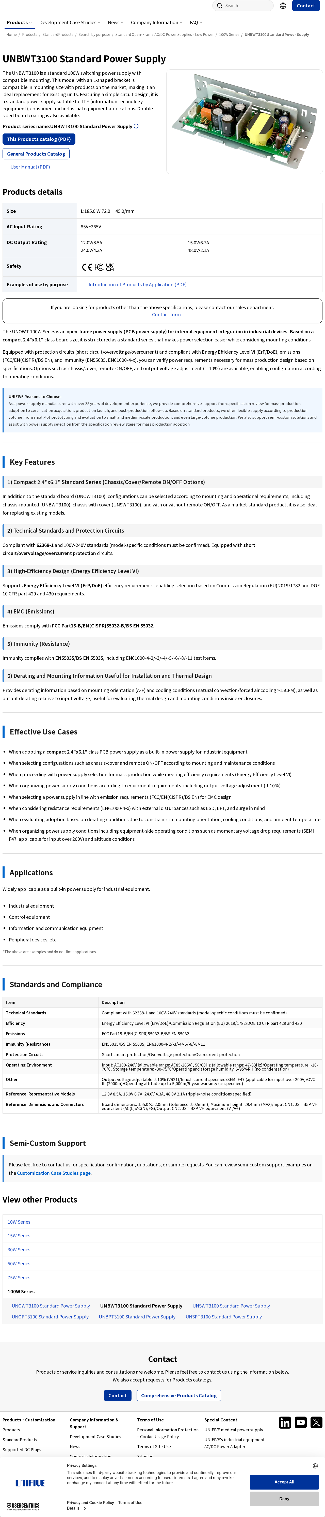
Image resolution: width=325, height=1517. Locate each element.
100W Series (21, 1296)
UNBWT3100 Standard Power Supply (141, 1310)
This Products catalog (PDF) (39, 144)
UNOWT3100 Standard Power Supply (51, 1310)
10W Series (19, 1226)
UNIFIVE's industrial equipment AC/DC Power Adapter (234, 1447)
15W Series (19, 1240)
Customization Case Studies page (54, 1178)
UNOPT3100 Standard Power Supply (50, 1321)
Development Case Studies (67, 27)
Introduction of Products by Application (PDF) (138, 289)
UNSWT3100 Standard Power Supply (231, 1310)
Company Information (154, 27)
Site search (217, 10)
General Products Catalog (36, 158)
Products (17, 27)
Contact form (166, 319)
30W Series (19, 1254)
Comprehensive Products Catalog (179, 1400)
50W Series (19, 1268)
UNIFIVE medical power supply (233, 1435)
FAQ (194, 27)
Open (136, 131)
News (113, 27)
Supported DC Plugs (22, 1454)
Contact (306, 10)
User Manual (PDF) (30, 171)
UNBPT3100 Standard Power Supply (137, 1321)
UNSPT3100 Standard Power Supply (224, 1321)
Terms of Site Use (154, 1451)
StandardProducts (20, 1444)
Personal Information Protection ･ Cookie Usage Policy (168, 1438)
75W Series (19, 1282)
